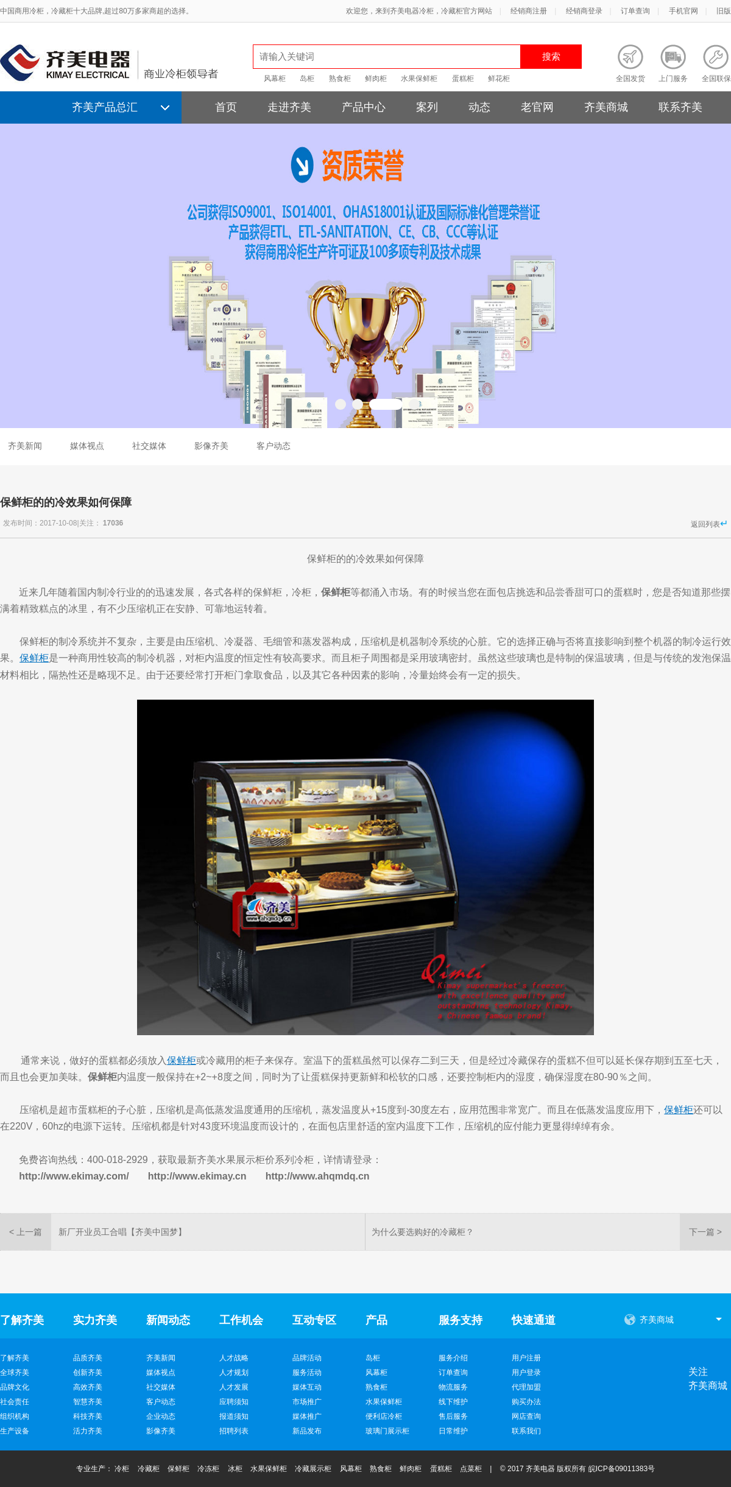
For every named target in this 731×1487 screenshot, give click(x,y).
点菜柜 (471, 1468)
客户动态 (273, 446)
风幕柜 (275, 78)
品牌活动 (307, 1358)
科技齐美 (87, 1416)
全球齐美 (14, 1372)
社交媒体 (149, 446)
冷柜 (122, 1468)
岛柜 (307, 78)
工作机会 (241, 1320)
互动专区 (314, 1320)
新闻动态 (168, 1320)
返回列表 (709, 523)
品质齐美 (87, 1358)
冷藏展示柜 (313, 1468)
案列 (427, 107)
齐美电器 (540, 1468)
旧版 (723, 11)
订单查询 (635, 11)
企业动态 (160, 1416)
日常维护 (453, 1431)
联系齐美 (680, 107)
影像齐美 (211, 446)
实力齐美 (95, 1320)
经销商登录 (584, 11)
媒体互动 (307, 1387)
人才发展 (234, 1387)
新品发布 (307, 1431)
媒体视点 (87, 446)
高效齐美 (87, 1387)
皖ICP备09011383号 (621, 1468)
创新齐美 (87, 1372)
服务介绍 (453, 1358)
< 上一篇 (25, 1232)
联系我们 (526, 1431)
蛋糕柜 (463, 78)
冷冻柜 (208, 1468)
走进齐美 (289, 107)
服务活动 (307, 1372)
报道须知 (234, 1416)
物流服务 (453, 1387)
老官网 (537, 107)
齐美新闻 (25, 446)
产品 (376, 1320)
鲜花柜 (499, 78)
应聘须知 (234, 1401)
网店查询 (526, 1416)
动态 (479, 107)
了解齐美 (22, 1320)
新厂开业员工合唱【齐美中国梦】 (122, 1232)
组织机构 (14, 1416)
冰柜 (235, 1468)
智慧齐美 (87, 1401)
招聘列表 (234, 1431)
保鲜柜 (178, 1468)
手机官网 (683, 11)
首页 (226, 107)
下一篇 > (705, 1232)
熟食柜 (340, 78)
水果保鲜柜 (419, 78)
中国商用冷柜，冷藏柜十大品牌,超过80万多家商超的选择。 (96, 11)
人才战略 (234, 1358)
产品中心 (364, 107)
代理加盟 (526, 1387)
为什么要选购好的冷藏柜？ (423, 1232)
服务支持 (460, 1320)
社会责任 (14, 1401)
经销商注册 (528, 11)
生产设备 (14, 1431)
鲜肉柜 (376, 78)
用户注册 (526, 1358)
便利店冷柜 (384, 1416)
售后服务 (453, 1416)
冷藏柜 (149, 1468)
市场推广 (307, 1401)
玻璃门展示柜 (387, 1431)
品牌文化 (14, 1387)
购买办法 (526, 1401)
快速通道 (534, 1320)
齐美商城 (606, 107)
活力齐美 (87, 1431)
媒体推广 (307, 1416)
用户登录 (526, 1372)
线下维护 (453, 1401)
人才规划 (234, 1372)
